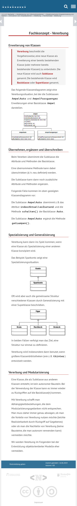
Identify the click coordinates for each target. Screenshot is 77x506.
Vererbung (37, 16)
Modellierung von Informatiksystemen (30, 14)
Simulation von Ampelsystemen (20, 16)
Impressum (38, 502)
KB (53, 465)
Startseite (11, 14)
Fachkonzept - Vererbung (52, 16)
